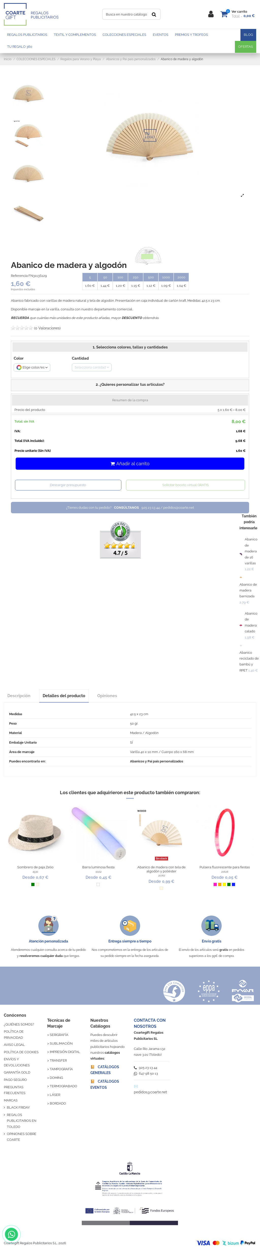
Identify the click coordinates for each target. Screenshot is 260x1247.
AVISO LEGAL (14, 1045)
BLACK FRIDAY (18, 1107)
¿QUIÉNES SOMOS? (19, 1024)
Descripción (18, 695)
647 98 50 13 (146, 1073)
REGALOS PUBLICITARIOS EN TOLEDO (21, 1121)
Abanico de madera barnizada (248, 590)
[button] (130, 385)
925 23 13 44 (145, 1067)
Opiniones (107, 695)
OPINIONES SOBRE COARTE (21, 1137)
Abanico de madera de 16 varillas (251, 551)
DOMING (56, 1078)
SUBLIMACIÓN (61, 1043)
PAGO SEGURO (15, 1080)
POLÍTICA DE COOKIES (21, 1052)
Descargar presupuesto (68, 485)
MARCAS (11, 1100)
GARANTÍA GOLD (17, 1072)
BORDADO (58, 1103)
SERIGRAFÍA (59, 1035)
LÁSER (55, 1095)
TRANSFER (58, 1060)
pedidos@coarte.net (150, 1092)
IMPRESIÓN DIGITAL (65, 1052)
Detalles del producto (64, 695)
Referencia (19, 276)
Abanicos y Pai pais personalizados (156, 761)
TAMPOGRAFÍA (61, 1069)
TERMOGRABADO (63, 1086)
